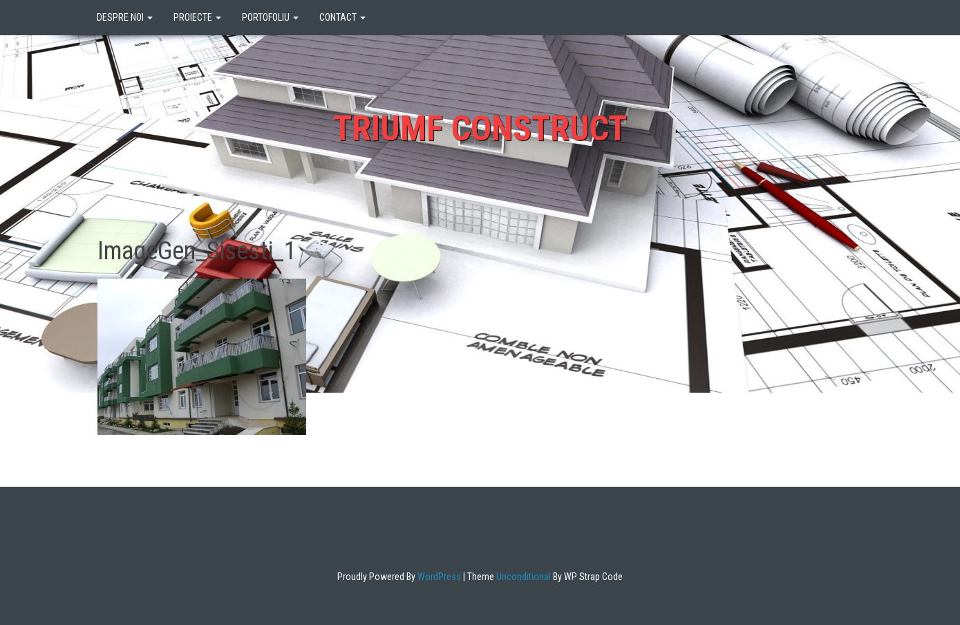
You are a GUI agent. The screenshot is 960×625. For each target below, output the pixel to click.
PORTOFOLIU (270, 17)
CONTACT (342, 17)
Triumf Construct (480, 129)
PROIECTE (197, 17)
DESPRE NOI (125, 17)
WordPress (438, 576)
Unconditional (522, 576)
